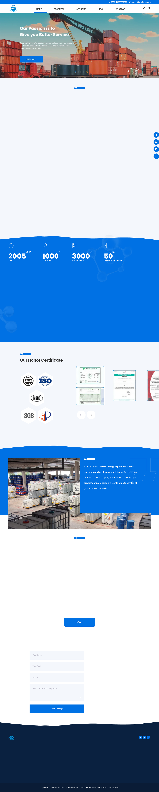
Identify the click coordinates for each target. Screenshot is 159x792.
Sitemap (104, 787)
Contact (120, 9)
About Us (81, 9)
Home (39, 9)
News (100, 9)
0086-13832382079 (119, 2)
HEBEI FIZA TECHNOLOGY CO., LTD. (69, 787)
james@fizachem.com (141, 2)
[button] (130, 71)
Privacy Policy (114, 787)
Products (59, 9)
